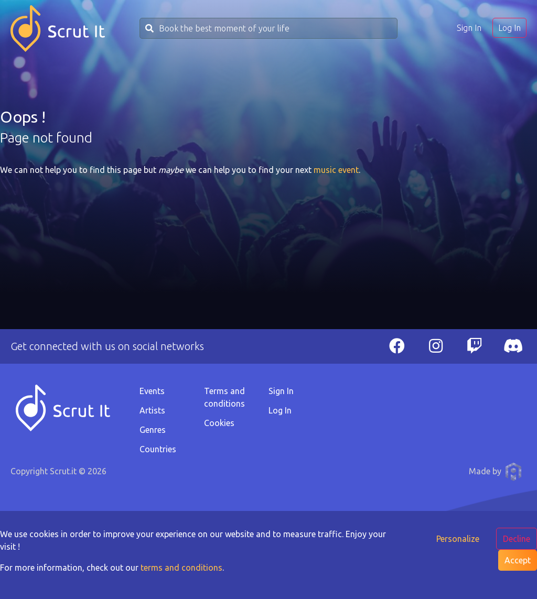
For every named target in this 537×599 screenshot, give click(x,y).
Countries (157, 449)
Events (152, 391)
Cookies (219, 423)
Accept (517, 560)
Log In (509, 27)
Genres (152, 429)
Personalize (457, 538)
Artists (152, 410)
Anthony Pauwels (513, 471)
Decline (516, 538)
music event (336, 170)
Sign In (469, 27)
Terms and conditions (224, 397)
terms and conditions (181, 567)
